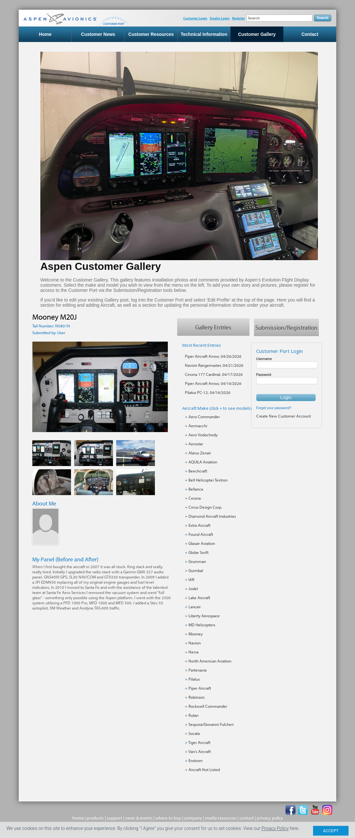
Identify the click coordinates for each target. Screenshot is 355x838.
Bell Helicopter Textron (208, 480)
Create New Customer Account (283, 416)
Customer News (98, 34)
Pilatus (194, 679)
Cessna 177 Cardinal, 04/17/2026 (214, 374)
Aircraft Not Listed (204, 769)
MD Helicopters (201, 624)
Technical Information (204, 34)
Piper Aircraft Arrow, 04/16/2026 (213, 383)
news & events (139, 818)
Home (45, 34)
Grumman (197, 561)
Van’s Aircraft (199, 751)
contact (246, 818)
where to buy (168, 818)
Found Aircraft (200, 534)
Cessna (194, 498)
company (193, 818)
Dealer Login (219, 18)
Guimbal (195, 570)
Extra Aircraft (199, 525)
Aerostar (195, 443)
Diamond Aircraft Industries (212, 516)
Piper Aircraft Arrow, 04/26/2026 (213, 356)
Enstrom (195, 760)
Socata (194, 733)
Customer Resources (151, 34)
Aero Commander (204, 416)
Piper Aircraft (199, 688)
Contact (309, 34)
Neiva (193, 651)
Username (264, 359)
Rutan (193, 715)
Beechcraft (197, 470)
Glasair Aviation (201, 543)
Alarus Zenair (199, 452)
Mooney (195, 633)
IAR (191, 579)
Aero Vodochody (203, 434)
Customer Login (195, 18)
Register (238, 18)
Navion (194, 642)
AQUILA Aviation (202, 461)
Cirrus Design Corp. (205, 507)
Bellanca (195, 489)
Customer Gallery (257, 34)
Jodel (193, 588)
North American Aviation (209, 660)
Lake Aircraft (199, 597)
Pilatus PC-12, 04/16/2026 (207, 392)
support (114, 818)
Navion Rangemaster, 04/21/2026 (214, 365)
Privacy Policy (275, 833)
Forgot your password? (273, 408)
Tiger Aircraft (199, 742)
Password (263, 375)
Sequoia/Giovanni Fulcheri (211, 724)
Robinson (196, 697)
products (95, 818)
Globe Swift (198, 552)
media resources (221, 818)
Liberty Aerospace (204, 615)
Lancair (194, 606)
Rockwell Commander (207, 706)
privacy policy (270, 818)
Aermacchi (197, 425)
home (78, 818)
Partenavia (197, 670)
